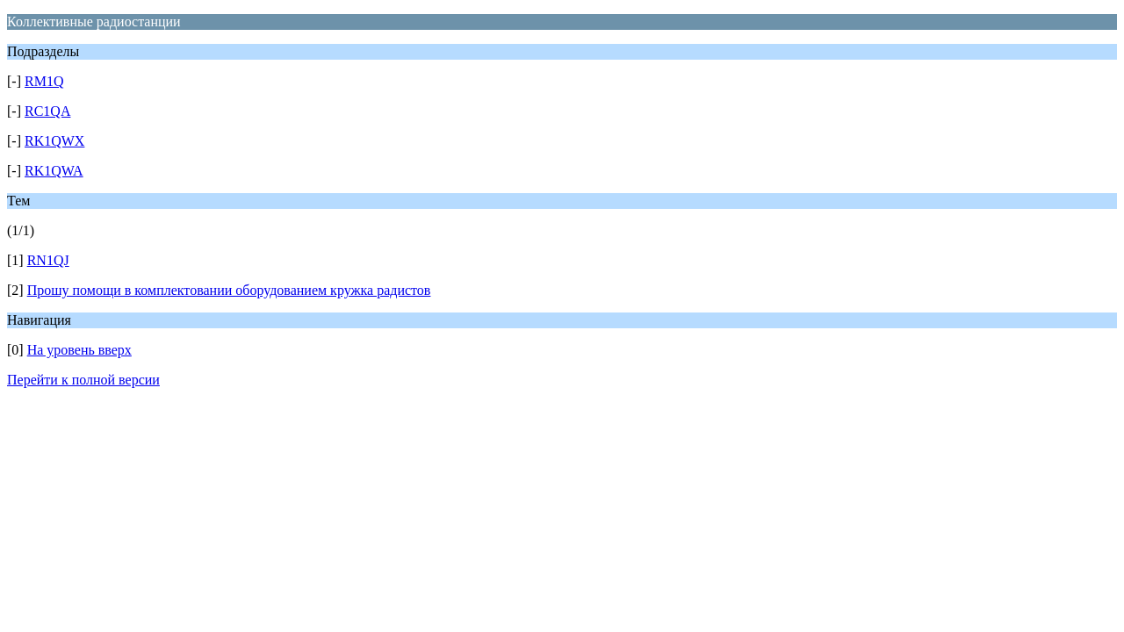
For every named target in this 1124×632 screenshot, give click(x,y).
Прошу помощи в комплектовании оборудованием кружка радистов (229, 290)
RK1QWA (54, 170)
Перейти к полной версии (83, 379)
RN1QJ (48, 260)
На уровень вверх (79, 349)
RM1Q (44, 81)
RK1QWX (54, 140)
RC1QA (47, 111)
